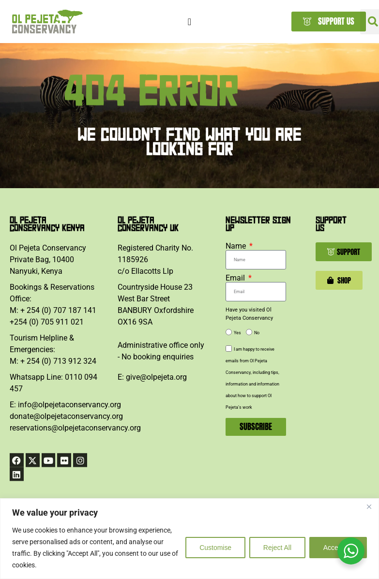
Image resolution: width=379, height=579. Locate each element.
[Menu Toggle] (189, 22)
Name (237, 246)
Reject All (277, 547)
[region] (189, 538)
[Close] (369, 506)
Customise (215, 547)
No (256, 333)
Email (236, 278)
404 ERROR (151, 105)
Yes (237, 333)
